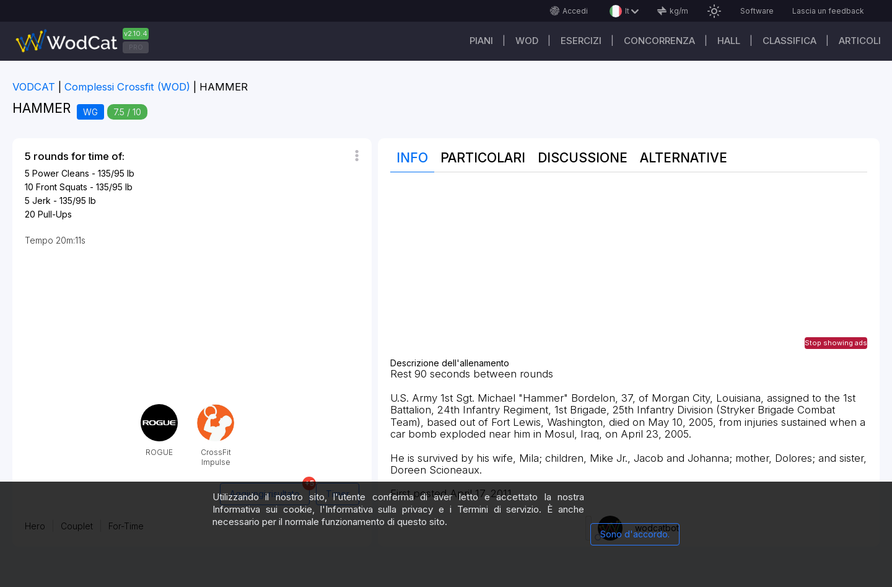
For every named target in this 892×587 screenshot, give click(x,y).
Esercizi (581, 40)
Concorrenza (659, 40)
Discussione (582, 158)
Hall (728, 40)
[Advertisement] (628, 271)
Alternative (683, 158)
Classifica (789, 40)
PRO (136, 47)
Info (412, 158)
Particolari (482, 158)
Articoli (860, 40)
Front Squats (61, 187)
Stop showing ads (836, 342)
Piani (481, 40)
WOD (526, 40)
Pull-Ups (55, 214)
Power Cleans (60, 173)
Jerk (41, 200)
